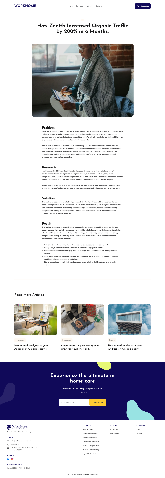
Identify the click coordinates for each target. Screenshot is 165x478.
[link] (143, 6)
